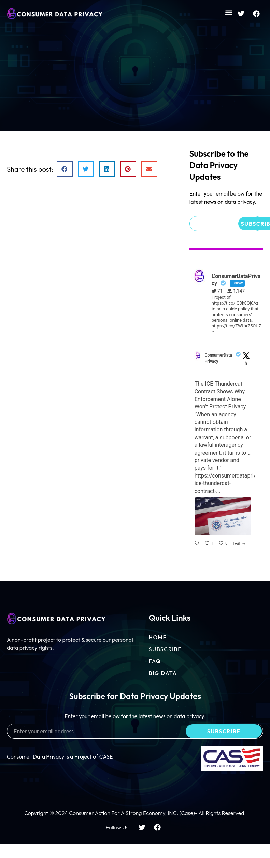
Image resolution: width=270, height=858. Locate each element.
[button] (228, 12)
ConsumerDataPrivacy (218, 358)
